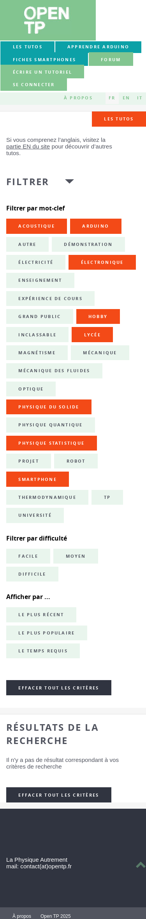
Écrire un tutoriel (42, 72)
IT (139, 98)
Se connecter (34, 85)
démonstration (88, 244)
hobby (97, 316)
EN (126, 98)
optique (31, 389)
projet (28, 461)
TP (107, 497)
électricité (35, 262)
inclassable (37, 335)
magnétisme (36, 353)
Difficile (32, 574)
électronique (102, 262)
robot (76, 461)
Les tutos (27, 47)
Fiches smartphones (44, 60)
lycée (92, 335)
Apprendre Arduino (98, 47)
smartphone (37, 479)
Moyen (76, 556)
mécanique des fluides (54, 371)
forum (111, 60)
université (34, 515)
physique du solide (48, 407)
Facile (28, 556)
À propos (78, 98)
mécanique (100, 353)
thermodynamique (47, 497)
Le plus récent (41, 614)
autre (27, 244)
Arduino (95, 226)
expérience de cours (50, 298)
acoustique (36, 226)
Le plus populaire (46, 633)
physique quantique (50, 425)
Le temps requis (43, 651)
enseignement (40, 280)
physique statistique (51, 443)
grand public (39, 316)
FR (112, 98)
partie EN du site (28, 146)
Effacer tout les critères (58, 688)
